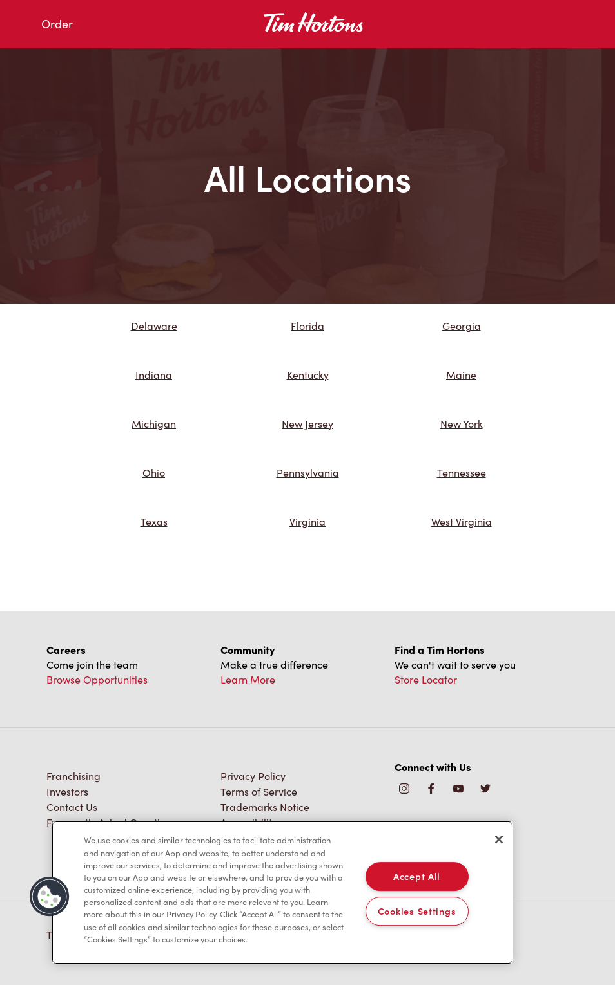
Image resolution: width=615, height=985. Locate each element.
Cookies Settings (417, 910)
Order (57, 24)
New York (461, 423)
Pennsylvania (308, 472)
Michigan (154, 423)
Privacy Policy (253, 776)
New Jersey (307, 423)
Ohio (153, 472)
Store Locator (426, 679)
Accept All (416, 876)
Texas (154, 521)
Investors (67, 791)
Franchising (73, 776)
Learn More (247, 679)
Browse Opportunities (97, 679)
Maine (461, 374)
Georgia (461, 325)
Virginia (307, 521)
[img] (485, 789)
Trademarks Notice (264, 807)
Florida (307, 325)
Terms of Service (258, 791)
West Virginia (461, 521)
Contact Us (71, 807)
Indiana (153, 374)
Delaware (154, 325)
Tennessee (461, 472)
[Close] (499, 839)
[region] (282, 892)
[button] (49, 896)
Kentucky (308, 374)
